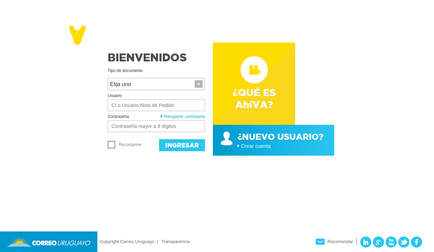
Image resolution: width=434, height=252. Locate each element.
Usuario (115, 96)
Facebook (416, 242)
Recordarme (124, 144)
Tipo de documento (125, 71)
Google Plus (378, 242)
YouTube (391, 242)
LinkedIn (365, 242)
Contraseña (118, 117)
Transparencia (175, 241)
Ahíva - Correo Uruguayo (58, 33)
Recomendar (340, 241)
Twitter (403, 242)
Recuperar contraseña (183, 117)
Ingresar (182, 145)
